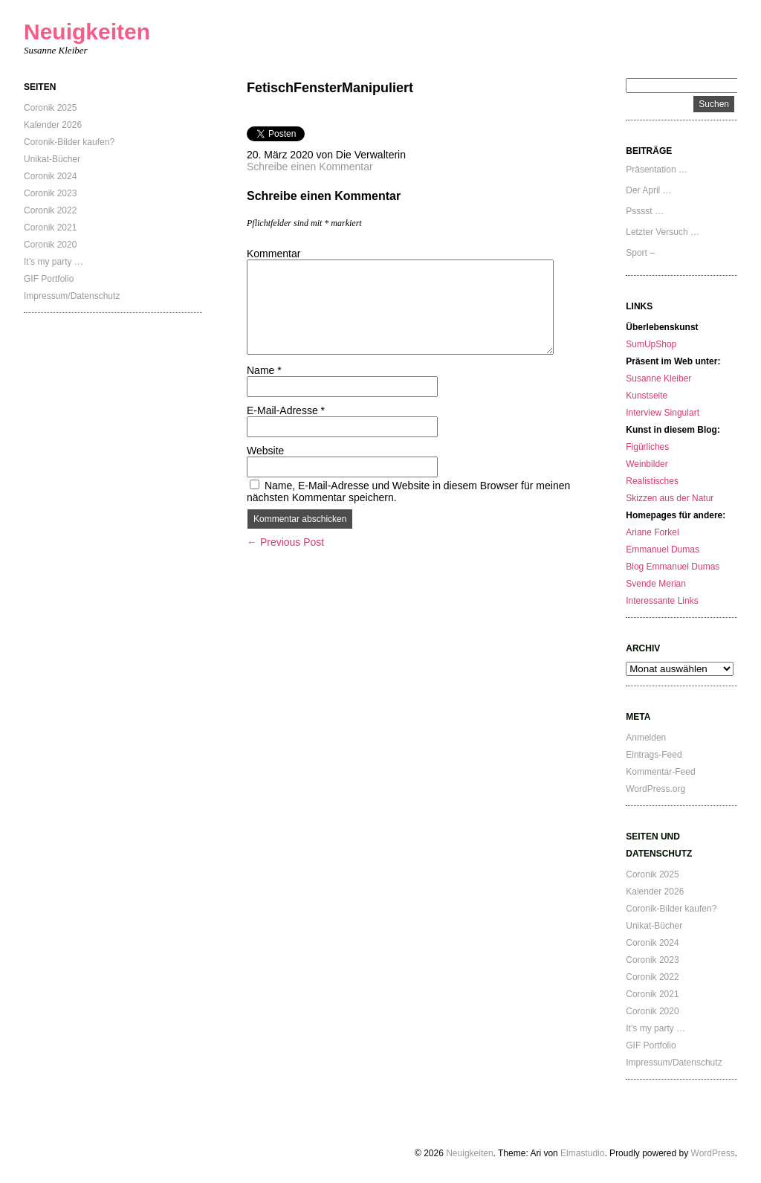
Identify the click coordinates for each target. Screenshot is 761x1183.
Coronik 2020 (50, 244)
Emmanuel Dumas (662, 549)
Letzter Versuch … (662, 232)
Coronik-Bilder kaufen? (69, 142)
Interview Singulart (662, 412)
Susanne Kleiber (658, 378)
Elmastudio (582, 1153)
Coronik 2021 (50, 227)
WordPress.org (655, 789)
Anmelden (646, 737)
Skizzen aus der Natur (669, 498)
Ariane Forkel (652, 532)
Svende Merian (656, 583)
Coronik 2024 (50, 176)
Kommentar (273, 254)
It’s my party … (53, 262)
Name (264, 370)
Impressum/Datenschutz (72, 296)
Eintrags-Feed (653, 755)
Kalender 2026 (53, 125)
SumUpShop (651, 344)
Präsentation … (656, 169)
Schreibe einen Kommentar (310, 167)
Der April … (648, 190)
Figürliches (647, 447)
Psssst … (645, 211)
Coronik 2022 (50, 210)
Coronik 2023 (50, 193)
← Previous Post (285, 542)
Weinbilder (646, 464)
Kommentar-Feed (660, 772)
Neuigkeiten (87, 31)
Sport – (640, 253)
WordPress (713, 1153)
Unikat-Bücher (52, 159)
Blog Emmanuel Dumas (672, 566)
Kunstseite (646, 395)
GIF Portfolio (49, 279)
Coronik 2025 (50, 108)
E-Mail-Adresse (286, 410)
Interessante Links (662, 601)
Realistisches (652, 481)
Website (265, 451)
